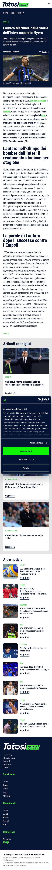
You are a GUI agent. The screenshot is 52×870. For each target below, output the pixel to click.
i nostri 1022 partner (18, 413)
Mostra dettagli (37, 443)
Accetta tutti (26, 451)
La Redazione (7, 764)
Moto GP (6, 821)
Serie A (21, 13)
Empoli (7, 111)
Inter (43, 115)
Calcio (13, 13)
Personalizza (26, 459)
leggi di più (10, 393)
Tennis (5, 785)
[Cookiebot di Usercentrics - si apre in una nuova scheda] (37, 400)
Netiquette (6, 767)
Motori (5, 792)
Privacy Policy (7, 755)
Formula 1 (6, 818)
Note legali (6, 761)
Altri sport (6, 796)
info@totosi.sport (8, 860)
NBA (4, 825)
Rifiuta (26, 468)
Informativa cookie (9, 758)
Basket (5, 789)
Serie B (5, 814)
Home (5, 13)
